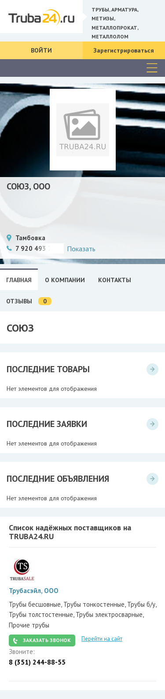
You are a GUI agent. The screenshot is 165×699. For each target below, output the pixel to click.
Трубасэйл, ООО (34, 590)
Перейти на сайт (101, 638)
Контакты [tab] (114, 280)
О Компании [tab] (65, 280)
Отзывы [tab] (28, 301)
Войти (41, 50)
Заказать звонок (47, 640)
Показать (81, 248)
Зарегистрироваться (123, 50)
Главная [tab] (19, 280)
